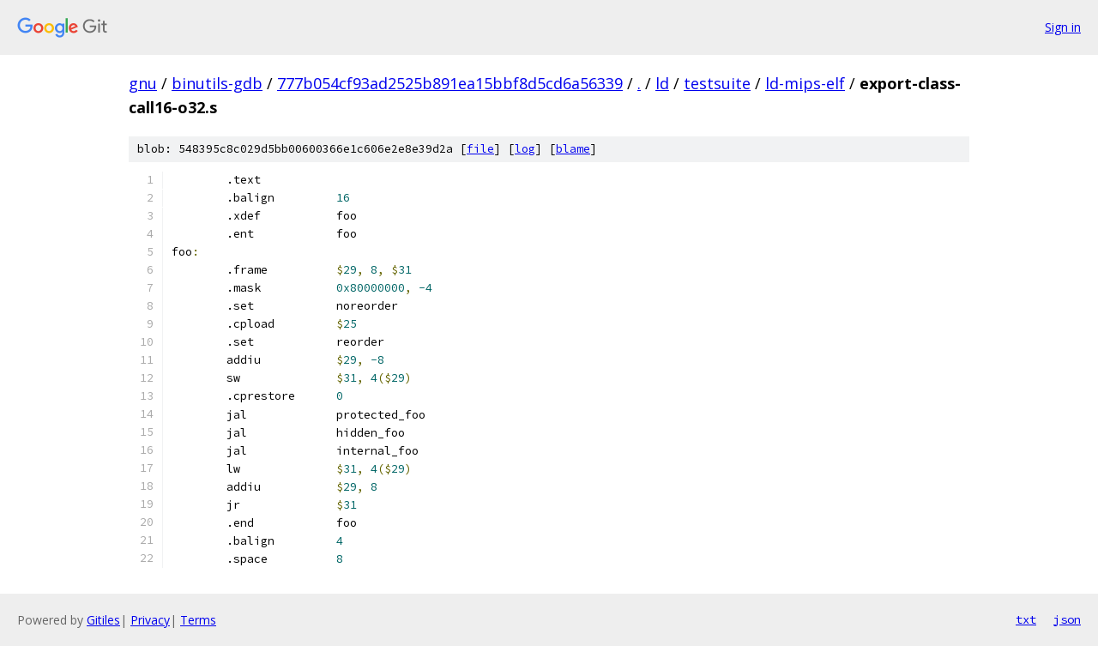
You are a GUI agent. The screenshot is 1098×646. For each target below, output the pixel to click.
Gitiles (103, 620)
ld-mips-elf (805, 83)
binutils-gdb (217, 83)
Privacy (150, 620)
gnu (143, 83)
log (525, 149)
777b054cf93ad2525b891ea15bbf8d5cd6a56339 (450, 83)
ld (662, 83)
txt (1026, 619)
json (1067, 619)
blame (573, 149)
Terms (198, 620)
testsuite (717, 83)
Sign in (1063, 27)
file (480, 149)
